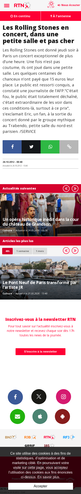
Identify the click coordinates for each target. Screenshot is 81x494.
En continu (20, 16)
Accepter (40, 486)
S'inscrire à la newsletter (40, 351)
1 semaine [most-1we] (22, 251)
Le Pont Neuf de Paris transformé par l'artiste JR (40, 285)
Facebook (15, 397)
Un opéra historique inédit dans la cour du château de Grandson (41, 222)
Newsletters (17, 416)
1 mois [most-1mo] (40, 251)
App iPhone (40, 416)
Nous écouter (70, 5)
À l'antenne (61, 16)
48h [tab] (7, 251)
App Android (62, 416)
